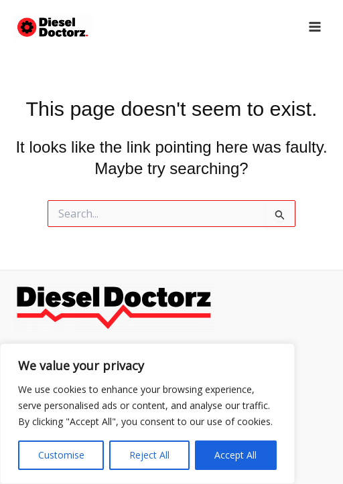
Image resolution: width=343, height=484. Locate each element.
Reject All (149, 455)
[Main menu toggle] (315, 27)
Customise (61, 455)
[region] (147, 413)
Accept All (235, 455)
